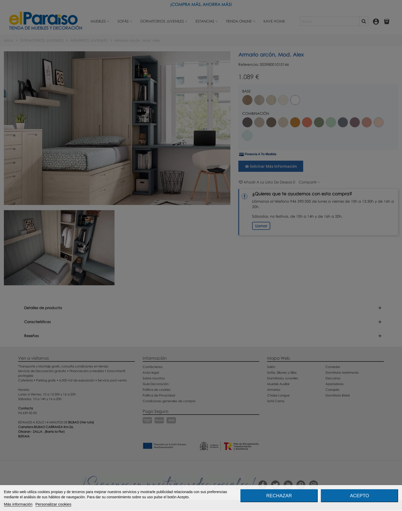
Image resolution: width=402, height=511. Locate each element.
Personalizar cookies (53, 504)
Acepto (359, 495)
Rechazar (279, 495)
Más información (18, 504)
